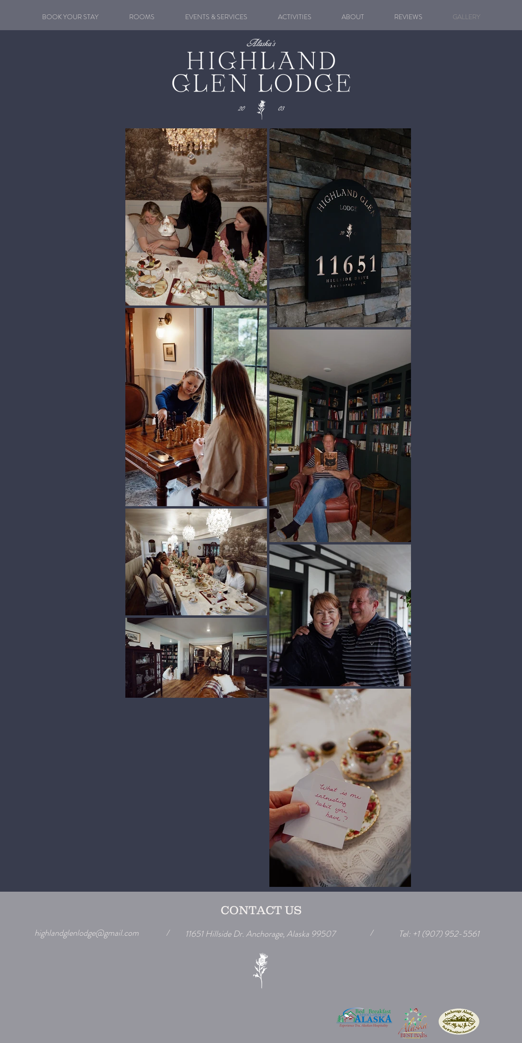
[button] (216, 17)
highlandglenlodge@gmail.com (86, 933)
